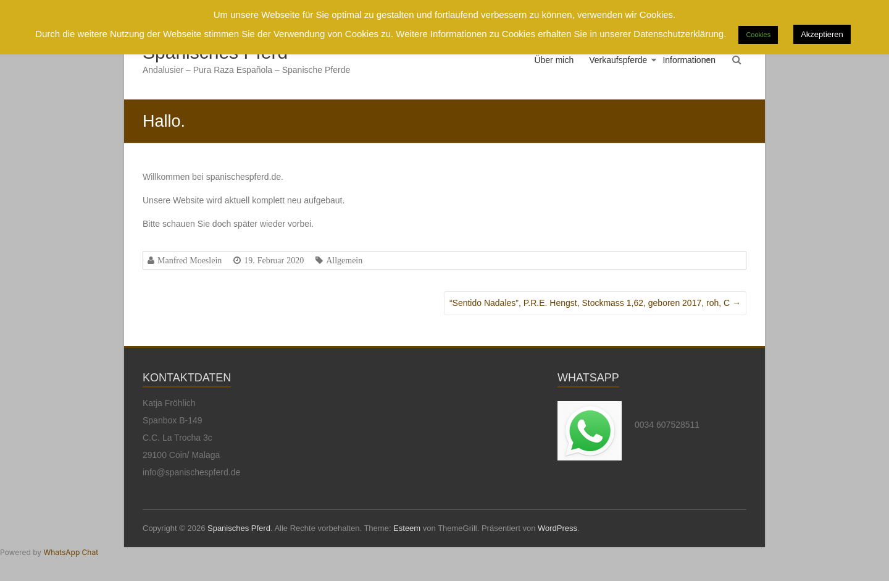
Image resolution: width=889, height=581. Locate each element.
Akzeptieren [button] (822, 34)
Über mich (554, 60)
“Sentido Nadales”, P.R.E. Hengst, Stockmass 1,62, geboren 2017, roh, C (595, 303)
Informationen (689, 60)
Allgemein (344, 260)
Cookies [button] (758, 34)
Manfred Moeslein (189, 260)
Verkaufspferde (618, 60)
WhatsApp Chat (70, 552)
